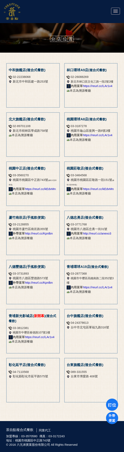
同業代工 (45, 430)
